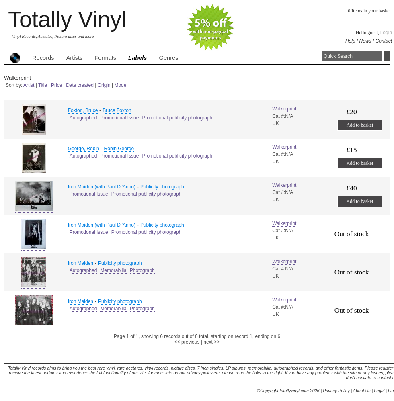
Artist (28, 85)
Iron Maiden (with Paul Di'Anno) (101, 187)
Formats (105, 58)
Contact (384, 41)
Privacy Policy (336, 390)
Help (350, 41)
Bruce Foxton (117, 110)
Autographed (83, 118)
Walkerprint (284, 109)
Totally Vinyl (67, 19)
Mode (120, 85)
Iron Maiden (80, 263)
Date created (80, 85)
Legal (379, 390)
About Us (362, 390)
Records (43, 58)
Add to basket (360, 125)
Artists (74, 58)
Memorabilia (113, 270)
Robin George (119, 148)
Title (42, 85)
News (365, 41)
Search (387, 56)
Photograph (142, 270)
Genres (168, 58)
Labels (137, 58)
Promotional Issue (119, 118)
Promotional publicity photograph (177, 118)
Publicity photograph (162, 187)
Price (56, 85)
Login (386, 32)
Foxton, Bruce (83, 110)
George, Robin (83, 148)
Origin (104, 85)
